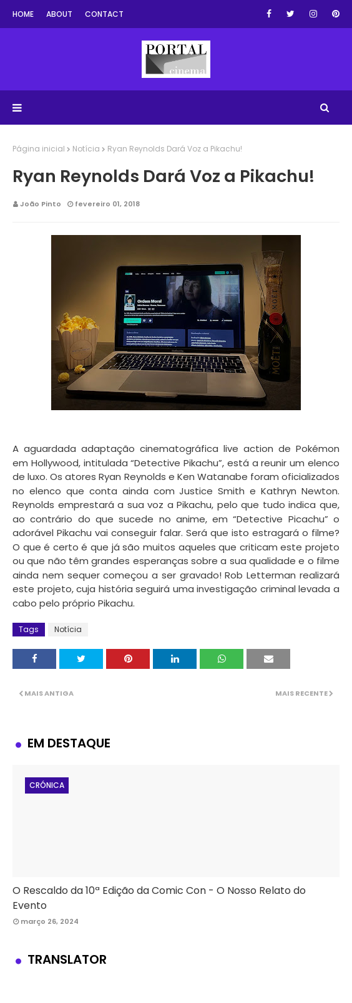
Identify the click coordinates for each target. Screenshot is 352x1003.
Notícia (86, 148)
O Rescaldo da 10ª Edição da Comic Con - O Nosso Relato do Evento (159, 898)
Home (23, 14)
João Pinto (40, 204)
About (59, 14)
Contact (104, 14)
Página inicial (38, 148)
